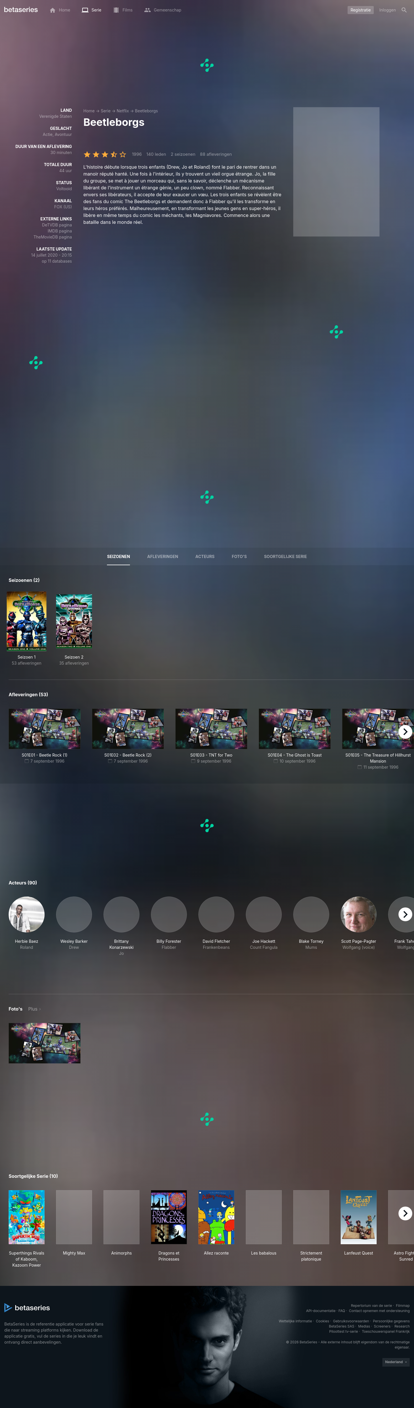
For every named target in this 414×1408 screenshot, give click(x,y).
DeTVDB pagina (57, 224)
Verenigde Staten (55, 116)
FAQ (341, 1311)
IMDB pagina (60, 230)
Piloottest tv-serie (343, 1331)
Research (402, 1326)
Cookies (322, 1321)
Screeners (382, 1326)
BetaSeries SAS (341, 1326)
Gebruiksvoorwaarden (351, 1321)
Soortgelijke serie (285, 556)
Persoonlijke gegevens (391, 1321)
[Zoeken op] (404, 10)
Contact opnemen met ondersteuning (379, 1311)
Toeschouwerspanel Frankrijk (386, 1331)
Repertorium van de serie (371, 1305)
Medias (364, 1326)
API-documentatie (321, 1311)
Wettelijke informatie (295, 1321)
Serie (105, 110)
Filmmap (403, 1305)
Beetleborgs (146, 110)
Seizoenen (118, 556)
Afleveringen (162, 556)
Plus (32, 1009)
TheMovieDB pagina (52, 236)
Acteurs (205, 556)
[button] (27, 938)
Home (89, 110)
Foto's (239, 556)
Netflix (123, 110)
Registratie (360, 9)
